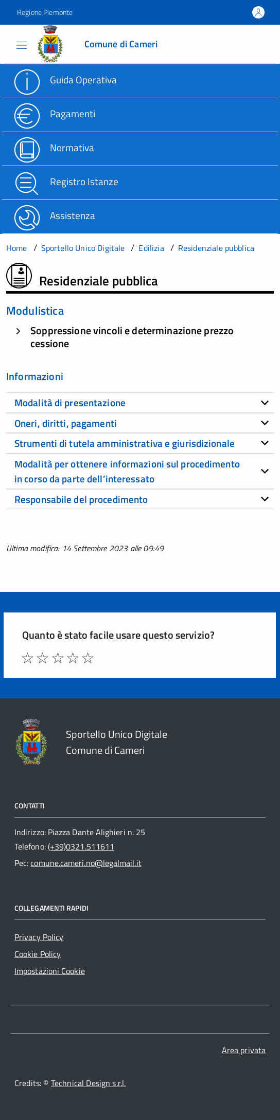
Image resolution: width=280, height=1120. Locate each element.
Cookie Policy (37, 954)
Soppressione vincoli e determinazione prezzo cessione (132, 336)
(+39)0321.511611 (81, 846)
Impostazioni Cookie (49, 971)
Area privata (244, 1050)
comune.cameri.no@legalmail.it (85, 863)
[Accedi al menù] (10, 43)
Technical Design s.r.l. (88, 1083)
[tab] (140, 402)
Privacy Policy (38, 937)
